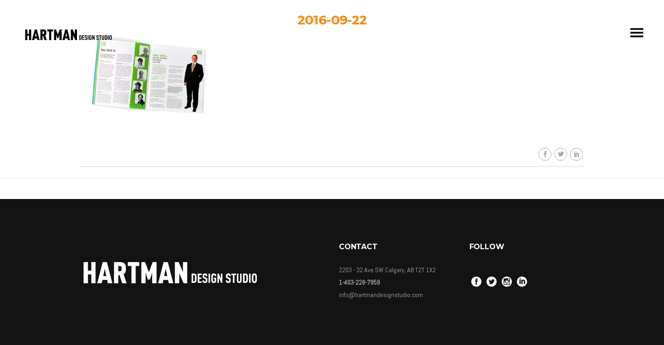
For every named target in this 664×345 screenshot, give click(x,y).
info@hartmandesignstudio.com (381, 295)
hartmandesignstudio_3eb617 (339, 100)
